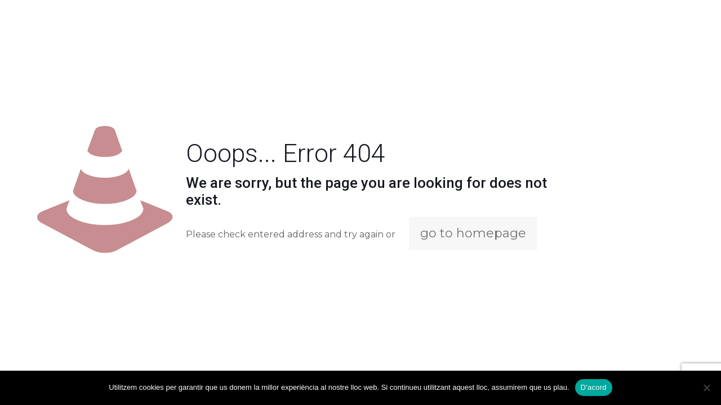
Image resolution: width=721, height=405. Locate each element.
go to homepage (473, 233)
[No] (707, 387)
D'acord (594, 387)
